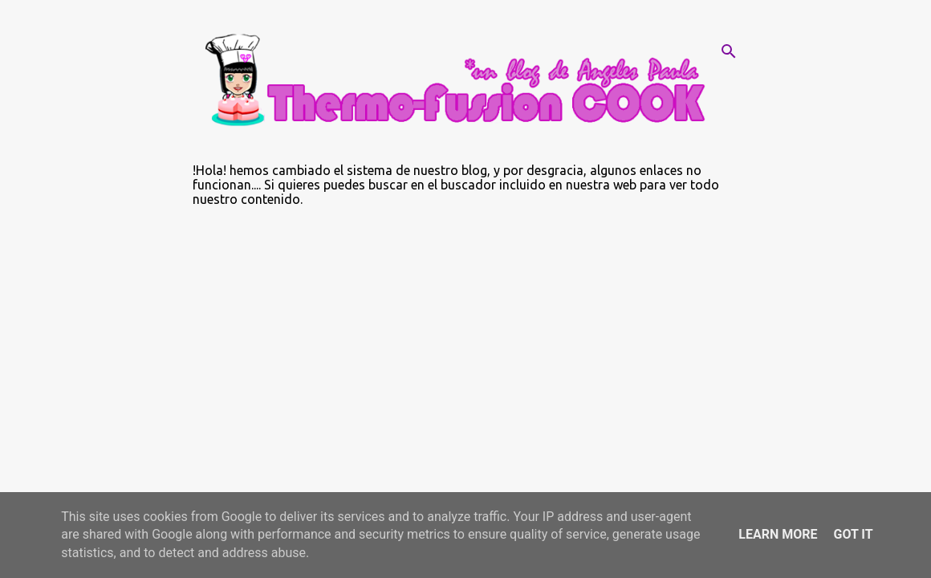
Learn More (777, 534)
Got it (852, 534)
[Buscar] (728, 51)
